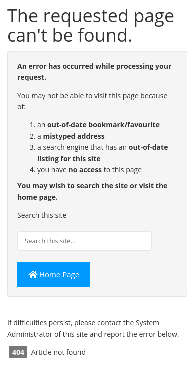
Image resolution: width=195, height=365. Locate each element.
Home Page (54, 274)
